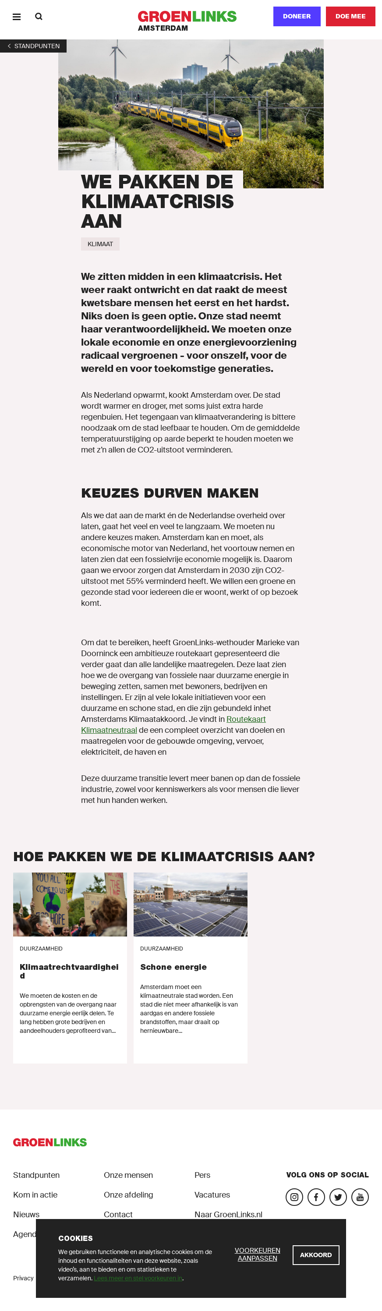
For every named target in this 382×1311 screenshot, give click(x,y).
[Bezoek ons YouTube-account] (360, 1197)
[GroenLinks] (191, 16)
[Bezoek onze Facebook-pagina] (316, 1197)
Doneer (297, 16)
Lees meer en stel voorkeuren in (138, 1278)
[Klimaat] (100, 244)
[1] (33, 46)
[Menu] (16, 16)
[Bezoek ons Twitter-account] (338, 1197)
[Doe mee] (350, 16)
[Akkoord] (316, 1255)
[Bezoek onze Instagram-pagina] (294, 1197)
